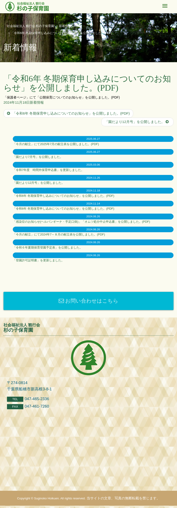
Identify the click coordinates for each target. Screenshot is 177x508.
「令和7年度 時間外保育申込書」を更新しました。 (48, 170)
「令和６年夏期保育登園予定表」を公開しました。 (47, 247)
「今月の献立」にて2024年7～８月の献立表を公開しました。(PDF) (59, 234)
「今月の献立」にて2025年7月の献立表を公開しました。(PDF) (56, 144)
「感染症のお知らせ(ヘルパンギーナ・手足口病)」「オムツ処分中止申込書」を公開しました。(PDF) (81, 221)
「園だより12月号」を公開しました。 (137, 122)
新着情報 (37, 102)
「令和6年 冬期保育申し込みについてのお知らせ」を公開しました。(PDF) (68, 113)
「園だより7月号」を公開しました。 (38, 157)
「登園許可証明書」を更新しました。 (38, 260)
